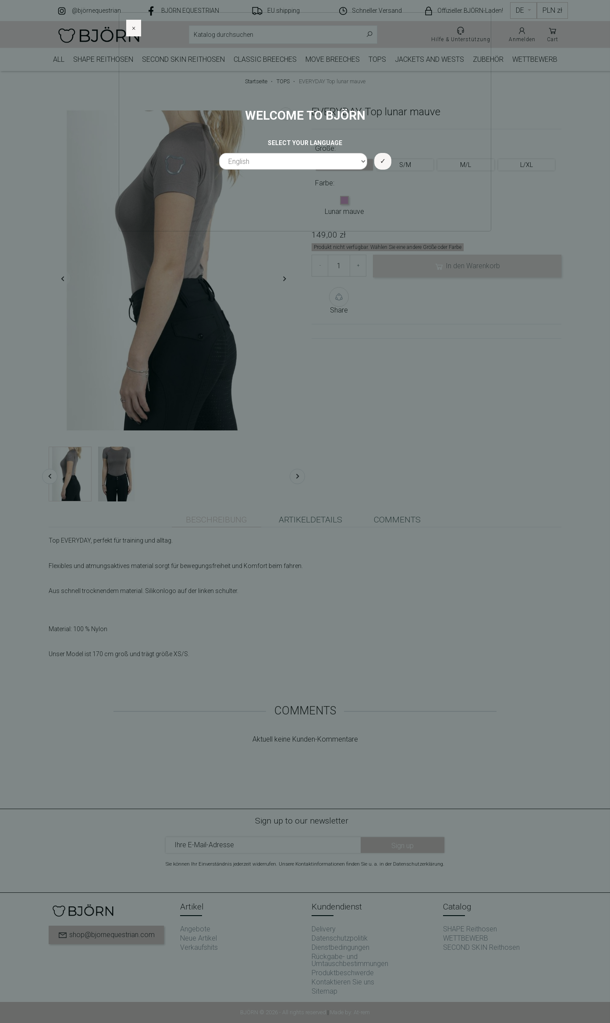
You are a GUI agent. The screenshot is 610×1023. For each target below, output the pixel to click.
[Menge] (339, 266)
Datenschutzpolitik (340, 938)
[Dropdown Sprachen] (523, 10)
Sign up (402, 846)
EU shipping (283, 10)
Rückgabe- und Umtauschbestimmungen (350, 960)
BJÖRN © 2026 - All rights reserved (283, 1012)
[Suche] (283, 34)
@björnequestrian (96, 10)
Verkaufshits (199, 947)
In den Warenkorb (467, 266)
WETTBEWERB (534, 59)
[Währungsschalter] (552, 10)
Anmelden (522, 34)
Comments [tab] (397, 520)
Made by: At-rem (350, 1012)
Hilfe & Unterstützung (460, 34)
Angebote (195, 929)
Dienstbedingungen (340, 947)
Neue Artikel (198, 938)
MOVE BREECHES (332, 59)
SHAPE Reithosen (103, 59)
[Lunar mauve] (344, 201)
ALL (58, 59)
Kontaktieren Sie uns (343, 982)
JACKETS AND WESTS (429, 59)
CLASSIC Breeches (265, 59)
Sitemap (324, 991)
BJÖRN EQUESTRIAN (190, 10)
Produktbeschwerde (343, 973)
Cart (552, 34)
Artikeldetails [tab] (310, 520)
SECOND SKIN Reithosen (183, 59)
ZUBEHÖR (488, 59)
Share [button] (339, 300)
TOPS (377, 59)
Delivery (324, 929)
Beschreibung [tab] (216, 520)
